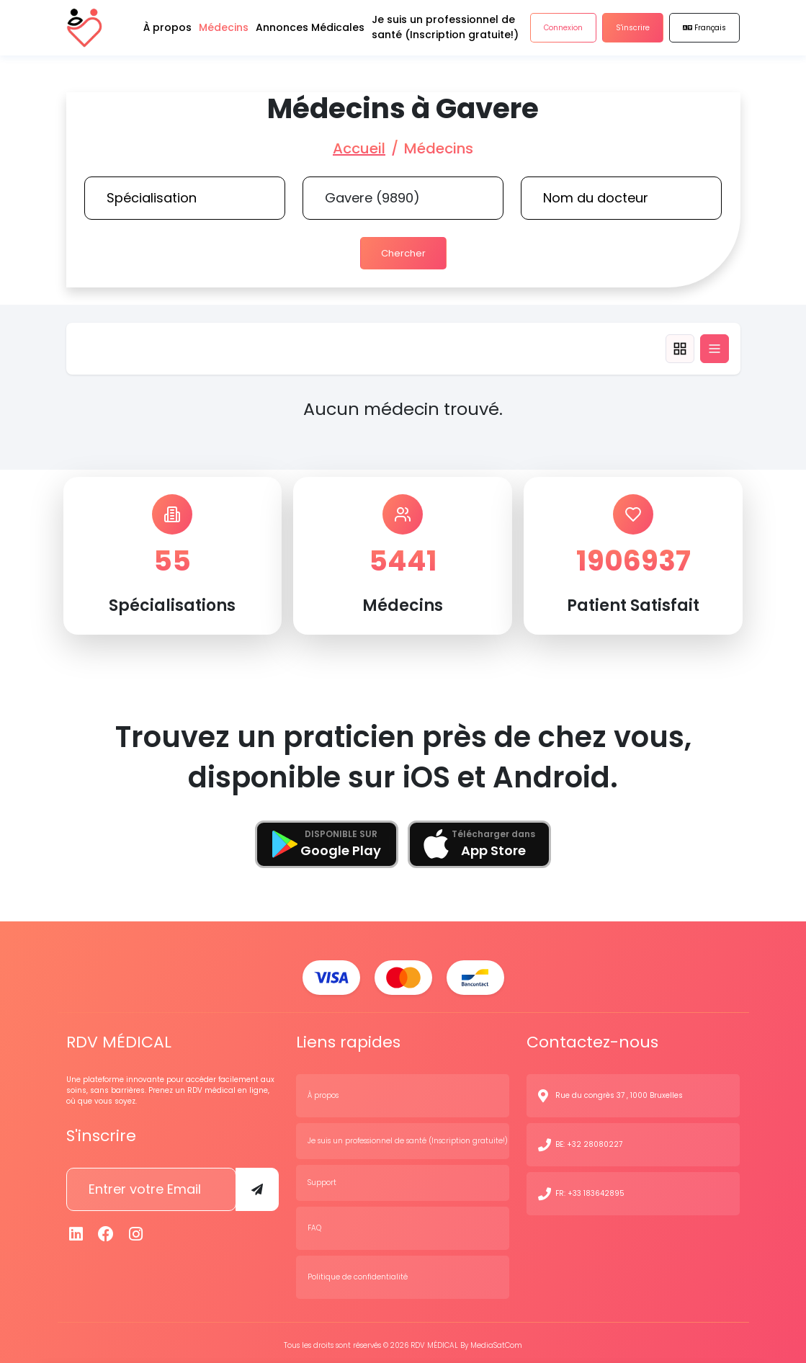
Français (705, 35)
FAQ (314, 1223)
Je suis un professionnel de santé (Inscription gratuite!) (408, 1136)
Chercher (403, 251)
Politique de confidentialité (358, 1272)
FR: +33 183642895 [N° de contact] (589, 1189)
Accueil (359, 148)
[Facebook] (106, 1229)
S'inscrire (633, 35)
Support (322, 1178)
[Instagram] (136, 1229)
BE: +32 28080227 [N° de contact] (588, 1140)
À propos (323, 1091)
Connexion (563, 35)
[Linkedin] (76, 1229)
